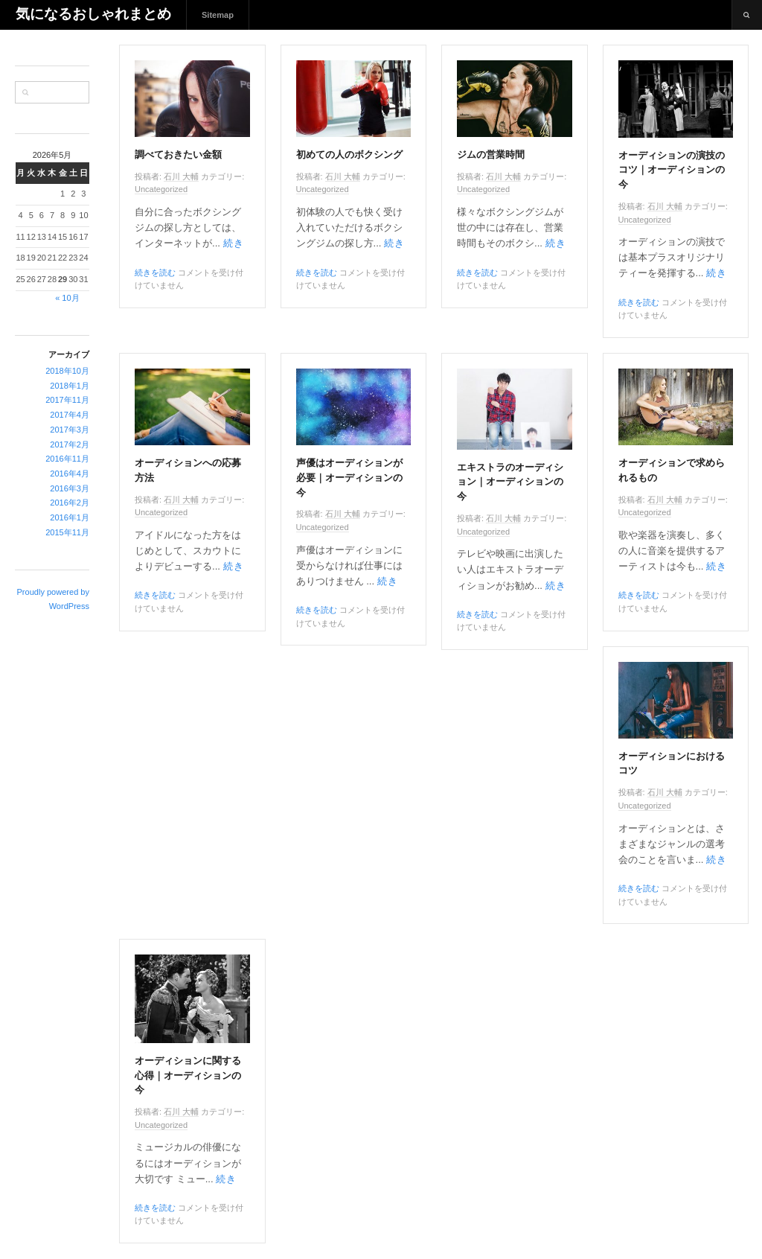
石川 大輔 (181, 176)
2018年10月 (67, 370)
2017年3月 (69, 429)
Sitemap (218, 14)
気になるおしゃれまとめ (93, 14)
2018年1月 (69, 385)
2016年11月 (67, 458)
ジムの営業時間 (491, 155)
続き (233, 243)
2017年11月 (67, 399)
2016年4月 (69, 473)
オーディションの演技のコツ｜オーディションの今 (671, 170)
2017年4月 (69, 414)
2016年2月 (69, 502)
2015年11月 (67, 532)
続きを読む (155, 272)
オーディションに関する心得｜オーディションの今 (188, 1075)
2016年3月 (69, 488)
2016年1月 (69, 517)
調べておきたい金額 (178, 155)
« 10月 (67, 297)
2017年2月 (69, 444)
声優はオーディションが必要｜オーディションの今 (349, 478)
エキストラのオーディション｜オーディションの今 (510, 482)
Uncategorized (161, 189)
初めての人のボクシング (349, 155)
